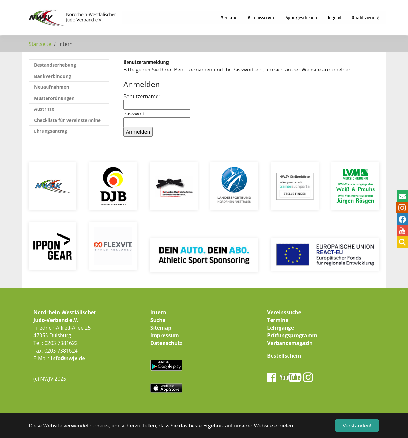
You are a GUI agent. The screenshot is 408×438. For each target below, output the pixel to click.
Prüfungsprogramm (292, 335)
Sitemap (160, 327)
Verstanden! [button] (357, 425)
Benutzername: (155, 101)
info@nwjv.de (68, 358)
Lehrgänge (280, 327)
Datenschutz (166, 342)
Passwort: (155, 118)
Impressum (164, 335)
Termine (277, 319)
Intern (158, 312)
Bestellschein (284, 355)
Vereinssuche (284, 312)
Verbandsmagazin (290, 342)
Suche (158, 319)
